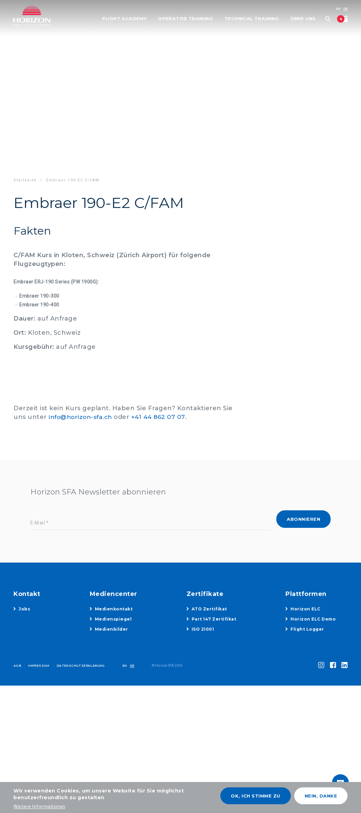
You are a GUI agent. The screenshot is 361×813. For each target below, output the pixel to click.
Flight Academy (124, 19)
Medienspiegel (113, 619)
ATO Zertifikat (209, 608)
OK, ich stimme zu (255, 796)
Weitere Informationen (39, 806)
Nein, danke (321, 796)
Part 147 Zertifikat (214, 619)
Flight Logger (307, 629)
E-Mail (37, 523)
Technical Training (251, 19)
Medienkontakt (114, 608)
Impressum (39, 665)
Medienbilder (111, 629)
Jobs (24, 608)
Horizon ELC (305, 608)
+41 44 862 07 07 (162, 417)
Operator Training (185, 19)
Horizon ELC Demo (313, 619)
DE (345, 8)
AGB (17, 665)
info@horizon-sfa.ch (82, 417)
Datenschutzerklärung (81, 665)
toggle (339, 774)
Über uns (302, 19)
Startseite (25, 180)
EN (337, 8)
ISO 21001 (203, 629)
